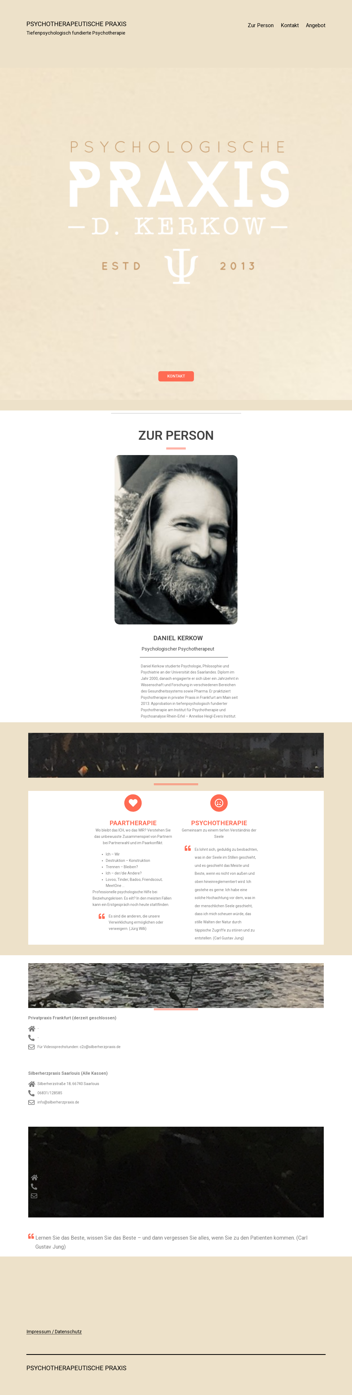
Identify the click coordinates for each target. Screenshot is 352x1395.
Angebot (316, 25)
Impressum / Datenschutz (54, 1331)
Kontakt (290, 25)
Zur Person (261, 25)
